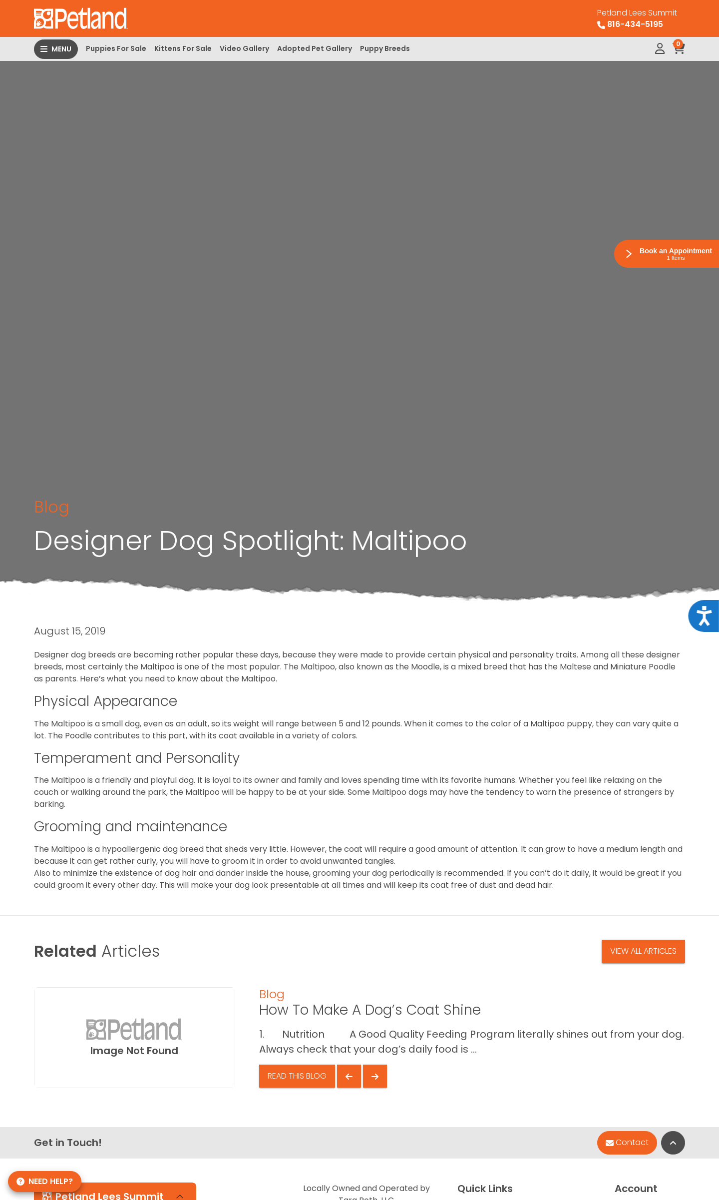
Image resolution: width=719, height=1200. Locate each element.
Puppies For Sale (116, 48)
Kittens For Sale (183, 48)
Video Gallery (244, 48)
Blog (51, 507)
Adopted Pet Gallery (314, 48)
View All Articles (643, 951)
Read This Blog (297, 1076)
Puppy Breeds (385, 48)
